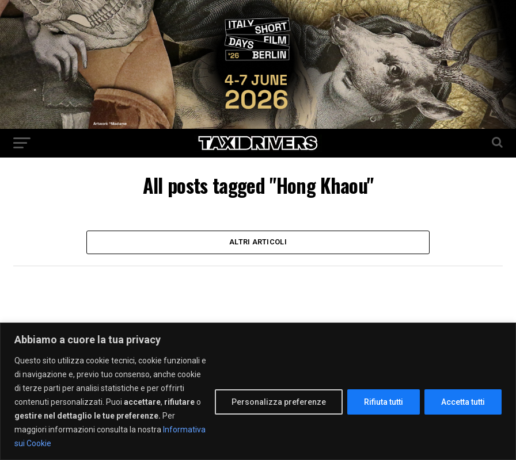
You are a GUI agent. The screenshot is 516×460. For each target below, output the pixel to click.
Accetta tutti (463, 402)
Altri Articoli (258, 243)
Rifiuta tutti (383, 402)
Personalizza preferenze (279, 402)
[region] (258, 391)
